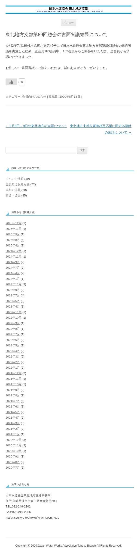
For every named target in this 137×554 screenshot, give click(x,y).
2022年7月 (13, 334)
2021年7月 (13, 401)
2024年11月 (13, 256)
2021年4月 (13, 417)
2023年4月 (13, 306)
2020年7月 (13, 467)
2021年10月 (13, 384)
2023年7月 (13, 295)
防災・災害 (13, 195)
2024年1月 (13, 278)
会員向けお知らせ (34, 96)
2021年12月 (13, 373)
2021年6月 (13, 406)
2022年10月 (13, 317)
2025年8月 (13, 240)
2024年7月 (13, 267)
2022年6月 (13, 340)
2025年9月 (13, 234)
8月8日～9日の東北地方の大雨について (36, 126)
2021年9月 (13, 390)
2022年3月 (13, 356)
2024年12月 (13, 251)
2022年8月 (13, 328)
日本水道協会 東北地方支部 (68, 8)
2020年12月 (13, 440)
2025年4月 (13, 245)
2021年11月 (13, 378)
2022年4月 (13, 351)
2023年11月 (13, 284)
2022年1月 (13, 367)
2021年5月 (13, 412)
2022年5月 (13, 345)
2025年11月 (13, 228)
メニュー (69, 22)
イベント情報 (15, 179)
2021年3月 (13, 423)
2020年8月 (13, 462)
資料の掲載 (13, 190)
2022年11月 (13, 312)
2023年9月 (13, 290)
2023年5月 (13, 301)
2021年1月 (13, 434)
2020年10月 (13, 451)
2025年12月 (13, 223)
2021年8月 (13, 395)
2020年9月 (13, 456)
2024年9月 (13, 262)
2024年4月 (13, 273)
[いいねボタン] (11, 81)
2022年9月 (13, 323)
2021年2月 (13, 428)
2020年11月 (13, 445)
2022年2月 (13, 362)
